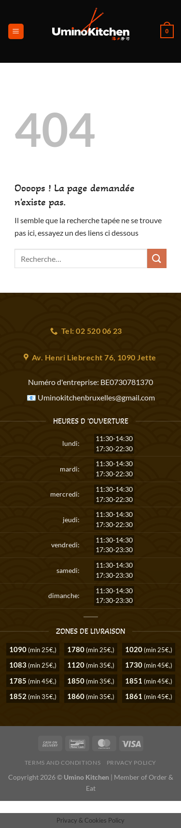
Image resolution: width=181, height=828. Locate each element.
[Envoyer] (157, 258)
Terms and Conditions (62, 762)
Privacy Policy (132, 762)
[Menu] (16, 32)
